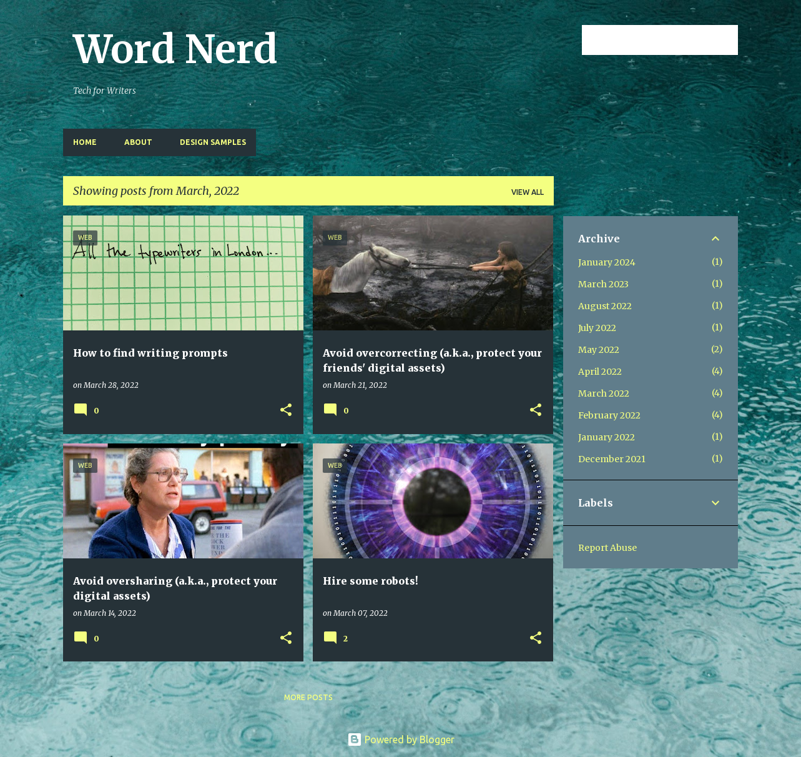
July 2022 (597, 328)
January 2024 (607, 262)
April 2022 (600, 371)
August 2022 (605, 306)
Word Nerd (175, 49)
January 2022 (606, 437)
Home (85, 142)
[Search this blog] (672, 40)
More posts (308, 697)
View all (527, 192)
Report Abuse (607, 547)
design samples (213, 142)
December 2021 (612, 459)
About (138, 142)
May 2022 (598, 349)
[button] (285, 410)
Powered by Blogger (401, 739)
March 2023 (603, 284)
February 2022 (609, 415)
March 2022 (603, 393)
